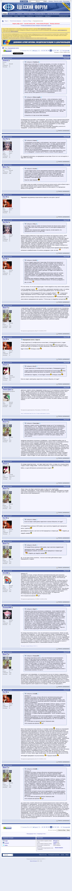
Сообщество (29, 16)
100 (57, 50)
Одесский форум (33, 861)
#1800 (68, 765)
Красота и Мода (27, 21)
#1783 (68, 164)
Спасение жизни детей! (29, 23)
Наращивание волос (13, 48)
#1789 (68, 362)
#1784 (68, 194)
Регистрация (66, 1)
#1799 (68, 690)
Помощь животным (55, 23)
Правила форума (59, 847)
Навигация (47, 16)
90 (50, 50)
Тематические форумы (15, 21)
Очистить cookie (58, 1)
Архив (62, 854)
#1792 (68, 461)
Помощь (51, 1)
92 (55, 50)
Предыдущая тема (31, 833)
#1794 (68, 515)
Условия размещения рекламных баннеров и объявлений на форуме (36, 25)
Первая (34, 50)
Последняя (66, 50)
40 (42, 50)
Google (6, 840)
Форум (5, 13)
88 (46, 50)
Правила (19, 13)
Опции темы (66, 55)
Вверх (65, 58)
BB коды (55, 840)
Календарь (22, 16)
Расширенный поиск (63, 16)
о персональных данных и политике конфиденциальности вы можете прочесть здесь (27, 38)
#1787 (68, 305)
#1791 (68, 419)
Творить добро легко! (17, 23)
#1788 (68, 337)
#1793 (68, 486)
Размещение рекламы (53, 854)
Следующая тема (41, 833)
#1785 (68, 220)
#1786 (68, 256)
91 (52, 50)
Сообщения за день (7, 16)
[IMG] (54, 843)
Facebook (6, 843)
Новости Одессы (28, 13)
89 (48, 50)
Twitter (6, 845)
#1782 (68, 136)
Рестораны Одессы (40, 13)
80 (44, 50)
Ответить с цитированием (63, 130)
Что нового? (12, 13)
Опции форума (38, 16)
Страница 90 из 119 (26, 50)
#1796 (68, 570)
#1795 (68, 541)
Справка (16, 16)
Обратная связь (43, 854)
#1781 (68, 58)
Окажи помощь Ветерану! (42, 23)
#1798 (68, 652)
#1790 (68, 387)
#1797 (68, 605)
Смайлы (55, 842)
